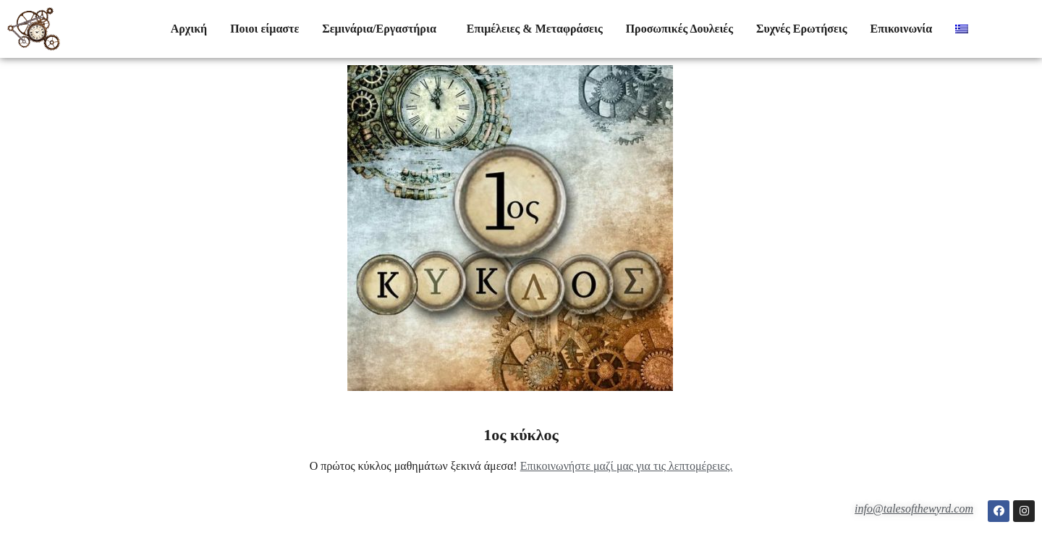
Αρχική (189, 28)
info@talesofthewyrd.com (914, 508)
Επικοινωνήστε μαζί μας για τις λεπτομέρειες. (626, 466)
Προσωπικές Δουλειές (679, 28)
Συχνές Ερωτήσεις (801, 28)
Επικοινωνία (901, 28)
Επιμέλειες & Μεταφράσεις (535, 28)
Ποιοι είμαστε (264, 28)
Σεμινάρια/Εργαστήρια (383, 29)
